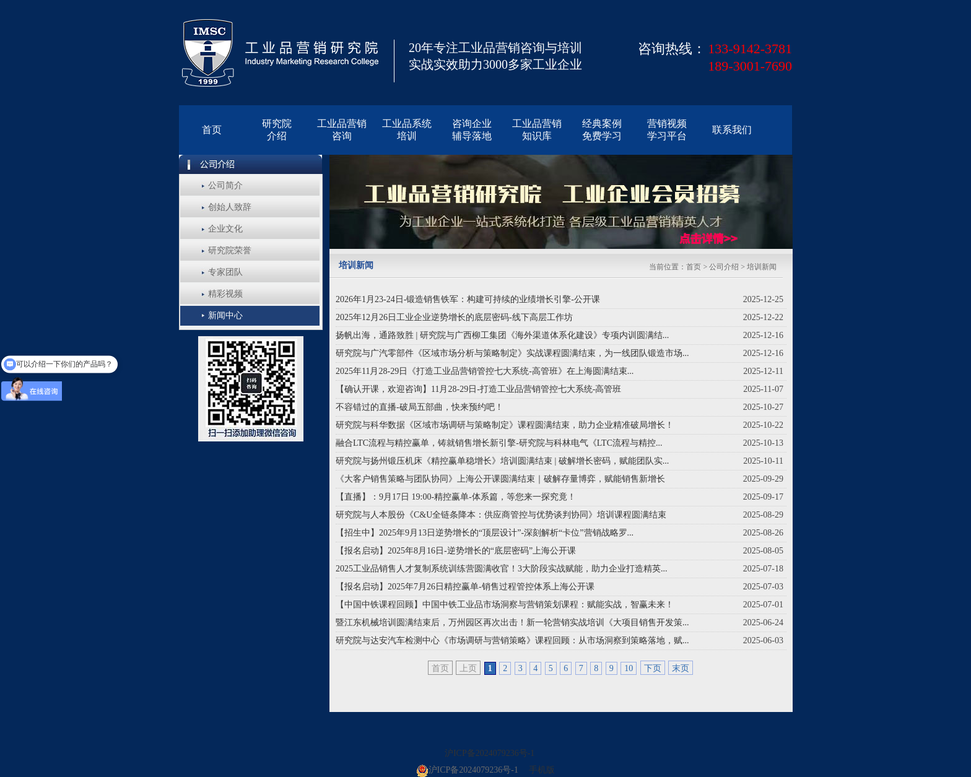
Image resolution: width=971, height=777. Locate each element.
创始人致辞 (229, 207)
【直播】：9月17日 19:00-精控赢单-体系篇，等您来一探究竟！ (456, 496)
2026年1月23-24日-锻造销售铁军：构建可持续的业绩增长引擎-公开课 (468, 299)
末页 (680, 668)
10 (628, 668)
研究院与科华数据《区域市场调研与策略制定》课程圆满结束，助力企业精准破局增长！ (505, 425)
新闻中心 (225, 315)
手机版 (542, 770)
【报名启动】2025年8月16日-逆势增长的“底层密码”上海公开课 (456, 550)
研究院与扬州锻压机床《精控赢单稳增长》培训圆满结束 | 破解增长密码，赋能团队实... (502, 461)
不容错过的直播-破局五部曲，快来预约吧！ (419, 407)
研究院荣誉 (229, 250)
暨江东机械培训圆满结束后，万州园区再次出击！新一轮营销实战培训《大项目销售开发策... (512, 622)
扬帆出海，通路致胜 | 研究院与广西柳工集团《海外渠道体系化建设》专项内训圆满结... (502, 335)
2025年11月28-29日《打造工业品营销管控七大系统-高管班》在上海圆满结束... (485, 371)
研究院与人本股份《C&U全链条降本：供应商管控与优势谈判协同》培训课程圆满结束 (501, 514)
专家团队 (225, 272)
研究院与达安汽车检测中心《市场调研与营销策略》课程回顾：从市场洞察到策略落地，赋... (512, 640)
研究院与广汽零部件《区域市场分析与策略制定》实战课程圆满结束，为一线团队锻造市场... (512, 353)
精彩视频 (225, 293)
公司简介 (225, 185)
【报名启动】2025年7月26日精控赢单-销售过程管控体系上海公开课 (465, 586)
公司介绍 (725, 267)
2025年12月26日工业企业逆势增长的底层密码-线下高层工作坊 (454, 317)
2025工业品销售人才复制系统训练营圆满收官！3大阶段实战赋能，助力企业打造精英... (502, 568)
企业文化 (225, 228)
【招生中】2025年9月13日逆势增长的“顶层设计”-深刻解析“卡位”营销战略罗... (485, 532)
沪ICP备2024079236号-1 (489, 753)
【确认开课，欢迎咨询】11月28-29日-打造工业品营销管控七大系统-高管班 (478, 389)
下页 (652, 668)
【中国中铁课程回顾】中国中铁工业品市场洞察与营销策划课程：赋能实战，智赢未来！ (505, 604)
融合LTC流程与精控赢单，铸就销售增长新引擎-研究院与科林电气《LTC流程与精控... (499, 443)
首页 (693, 267)
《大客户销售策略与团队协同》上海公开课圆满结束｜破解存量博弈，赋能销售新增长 (500, 479)
